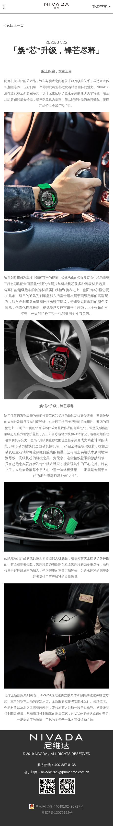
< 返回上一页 (14, 25)
